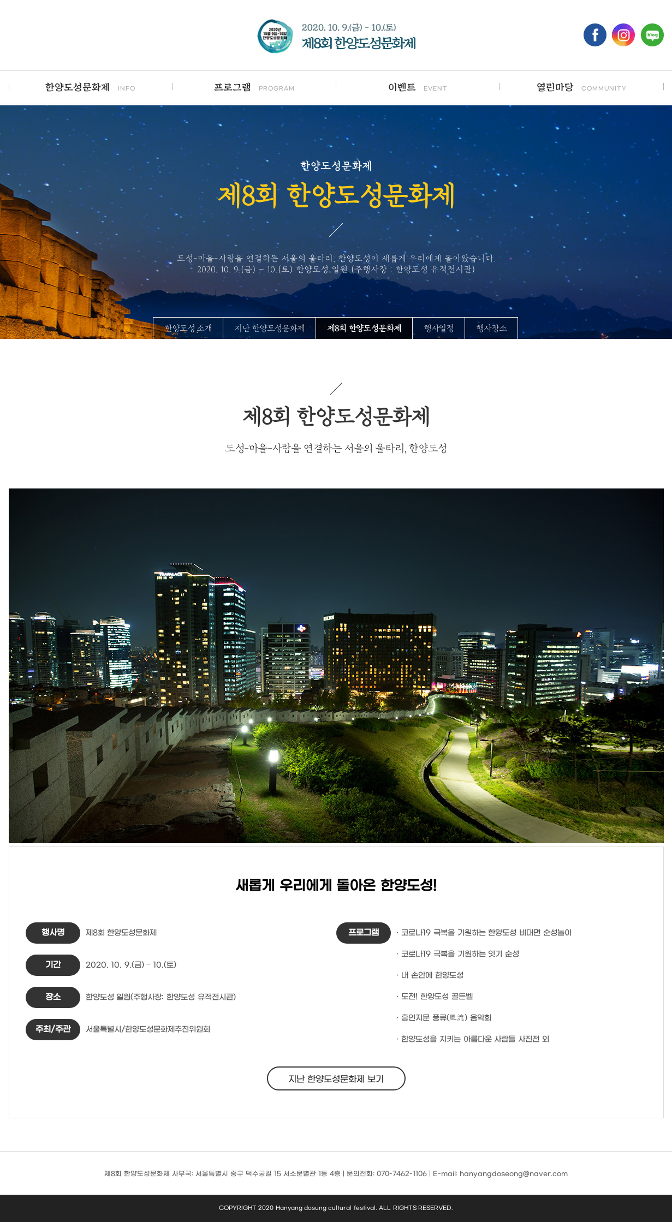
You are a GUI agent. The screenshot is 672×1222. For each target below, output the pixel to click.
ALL (385, 1208)
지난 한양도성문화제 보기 (336, 1079)
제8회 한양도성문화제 (364, 328)
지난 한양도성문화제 (269, 328)
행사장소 (491, 328)
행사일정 (439, 328)
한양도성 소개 (188, 328)
